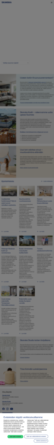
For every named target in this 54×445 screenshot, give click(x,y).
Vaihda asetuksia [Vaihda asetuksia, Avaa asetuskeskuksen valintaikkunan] (41, 440)
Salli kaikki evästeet (15, 436)
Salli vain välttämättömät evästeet (36, 436)
